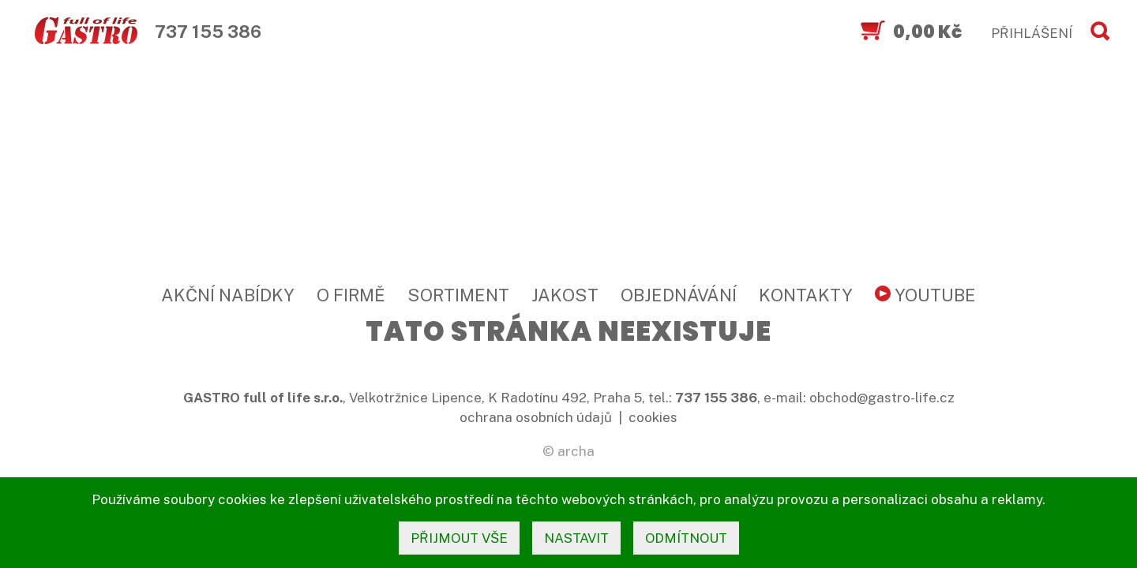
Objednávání (679, 295)
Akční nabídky (228, 295)
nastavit (576, 538)
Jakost (565, 295)
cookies (653, 417)
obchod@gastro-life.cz (882, 397)
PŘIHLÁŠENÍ (1031, 33)
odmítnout (686, 538)
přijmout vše (459, 538)
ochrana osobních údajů (536, 417)
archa (576, 451)
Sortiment (458, 295)
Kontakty (806, 295)
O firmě (351, 295)
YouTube (925, 295)
